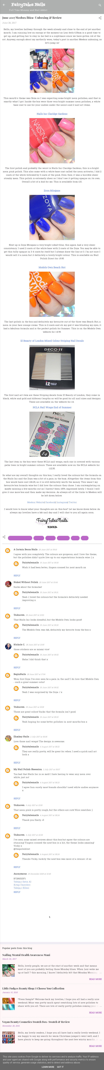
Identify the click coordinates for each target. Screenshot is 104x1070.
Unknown (19, 615)
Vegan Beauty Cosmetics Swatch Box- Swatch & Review (36, 1022)
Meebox (39, 538)
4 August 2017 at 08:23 (49, 782)
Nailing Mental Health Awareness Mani (26, 955)
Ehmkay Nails (21, 736)
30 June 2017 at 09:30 (49, 563)
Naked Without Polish (26, 582)
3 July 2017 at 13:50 (34, 805)
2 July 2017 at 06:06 (38, 737)
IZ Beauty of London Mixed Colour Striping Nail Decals (52, 341)
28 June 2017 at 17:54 (36, 674)
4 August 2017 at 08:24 (49, 815)
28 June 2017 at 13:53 (35, 615)
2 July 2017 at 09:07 (51, 769)
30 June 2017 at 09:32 (49, 625)
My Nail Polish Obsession (28, 769)
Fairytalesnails (30, 562)
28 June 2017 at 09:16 (48, 549)
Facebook (50, 502)
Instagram (62, 502)
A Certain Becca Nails (25, 549)
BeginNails (20, 674)
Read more (95, 979)
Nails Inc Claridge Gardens (52, 114)
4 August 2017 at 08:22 (49, 747)
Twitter (73, 502)
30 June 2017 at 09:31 (49, 592)
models (50, 538)
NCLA (75, 538)
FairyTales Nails (28, 5)
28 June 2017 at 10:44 (48, 582)
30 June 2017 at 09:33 (49, 717)
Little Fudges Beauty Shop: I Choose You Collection (33, 988)
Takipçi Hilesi (21, 888)
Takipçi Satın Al (22, 881)
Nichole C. (19, 644)
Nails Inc (63, 538)
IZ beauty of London (20, 538)
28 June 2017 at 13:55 (35, 645)
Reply (17, 575)
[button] (100, 18)
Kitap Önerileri (22, 885)
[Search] (100, 5)
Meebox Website (35, 502)
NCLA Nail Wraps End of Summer (52, 407)
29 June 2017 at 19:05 (35, 707)
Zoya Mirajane (52, 191)
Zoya (84, 538)
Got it (60, 1067)
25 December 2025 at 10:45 (39, 874)
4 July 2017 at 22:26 (34, 835)
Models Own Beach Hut (52, 267)
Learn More (48, 1067)
